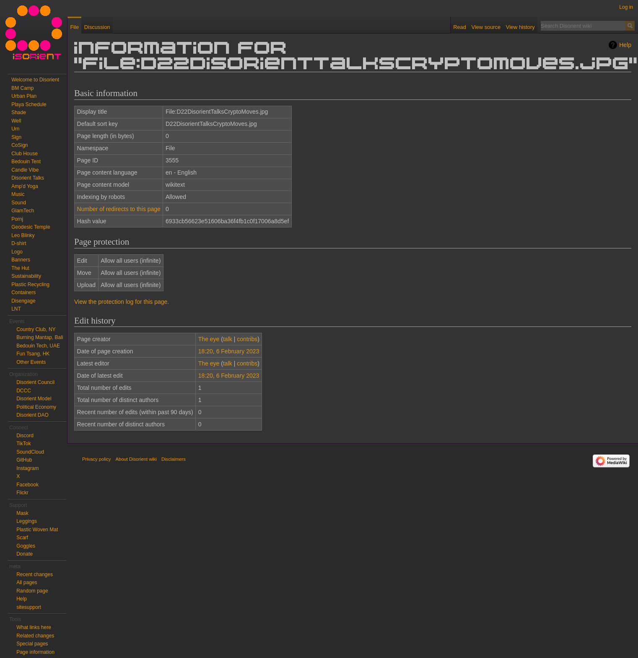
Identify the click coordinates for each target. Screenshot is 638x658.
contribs (247, 339)
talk (227, 339)
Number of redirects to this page (119, 209)
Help (625, 45)
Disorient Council (35, 382)
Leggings (26, 521)
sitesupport (28, 607)
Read (459, 27)
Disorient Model (33, 399)
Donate (24, 554)
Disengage (23, 301)
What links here (33, 627)
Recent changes (34, 574)
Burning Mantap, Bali (39, 337)
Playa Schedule (28, 104)
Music (17, 194)
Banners (20, 260)
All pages (26, 582)
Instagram (27, 468)
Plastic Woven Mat (37, 530)
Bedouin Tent (26, 161)
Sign (16, 137)
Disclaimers (173, 459)
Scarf (22, 537)
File (74, 27)
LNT (16, 309)
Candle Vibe (25, 170)
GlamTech (22, 211)
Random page (32, 591)
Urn (15, 129)
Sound (18, 203)
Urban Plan (23, 96)
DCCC (23, 391)
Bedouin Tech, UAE (38, 346)
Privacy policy (96, 459)
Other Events (31, 362)
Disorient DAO (32, 415)
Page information (35, 652)
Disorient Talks (27, 178)
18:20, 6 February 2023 (228, 351)
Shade (18, 112)
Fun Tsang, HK (32, 354)
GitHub (24, 460)
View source (486, 27)
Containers (23, 292)
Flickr (22, 493)
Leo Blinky (22, 235)
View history (520, 27)
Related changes (35, 636)
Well (16, 121)
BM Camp (22, 88)
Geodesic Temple (30, 227)
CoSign (19, 145)
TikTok (23, 443)
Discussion (97, 27)
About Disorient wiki (136, 459)
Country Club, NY (35, 329)
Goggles (25, 546)
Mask (22, 513)
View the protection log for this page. (121, 301)
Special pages (32, 644)
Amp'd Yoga (24, 186)
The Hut (20, 268)
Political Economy (36, 407)
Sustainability (26, 276)
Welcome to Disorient (35, 80)
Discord (25, 436)
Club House (24, 154)
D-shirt (18, 243)
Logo (17, 252)
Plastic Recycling (30, 284)
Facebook (27, 485)
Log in (626, 7)
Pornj (17, 219)
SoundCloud (30, 452)
